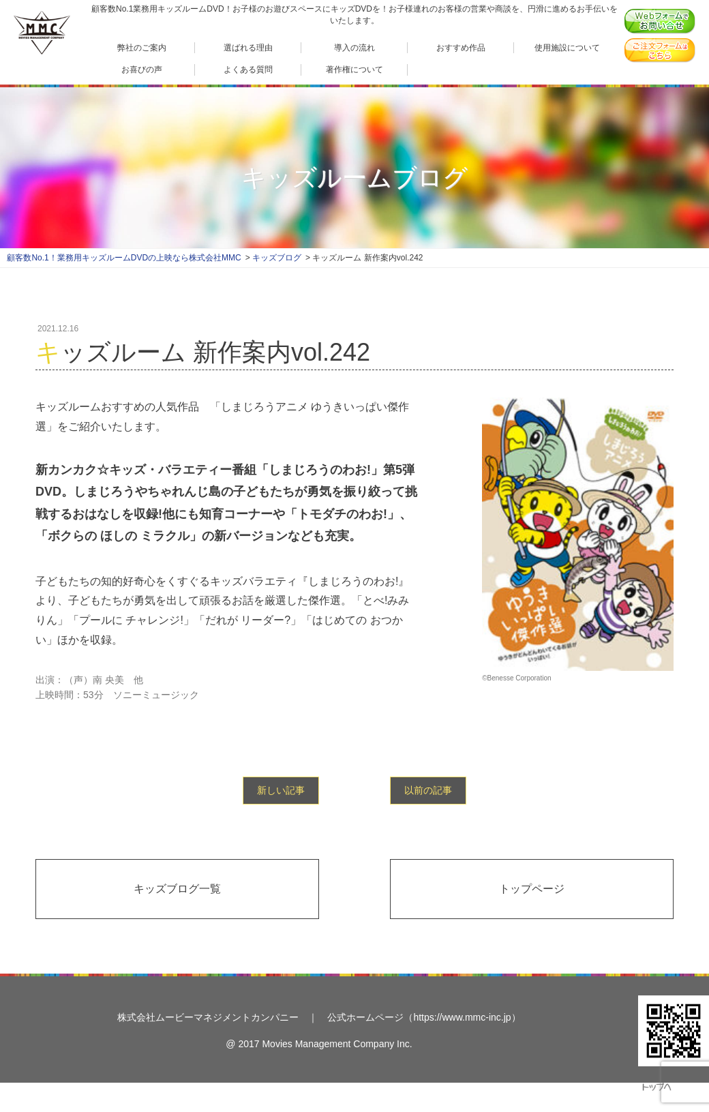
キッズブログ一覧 (177, 889)
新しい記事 (281, 790)
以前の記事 (428, 790)
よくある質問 (248, 69)
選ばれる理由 (248, 47)
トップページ (531, 889)
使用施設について (567, 47)
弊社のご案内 (141, 47)
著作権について (354, 69)
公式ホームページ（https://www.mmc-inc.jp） (423, 1017)
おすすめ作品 (460, 47)
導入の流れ (354, 47)
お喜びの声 (141, 69)
